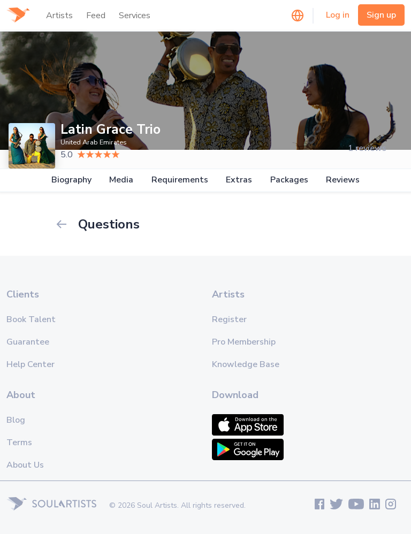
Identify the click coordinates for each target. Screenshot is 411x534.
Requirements (179, 180)
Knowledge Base (245, 364)
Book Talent (31, 319)
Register (229, 319)
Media (121, 180)
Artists (59, 15)
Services (134, 15)
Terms (19, 442)
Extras (239, 180)
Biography (71, 180)
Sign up (381, 15)
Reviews (343, 180)
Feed (95, 15)
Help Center (30, 364)
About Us (25, 465)
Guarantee (27, 342)
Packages (289, 180)
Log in (337, 15)
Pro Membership (244, 342)
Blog (15, 420)
